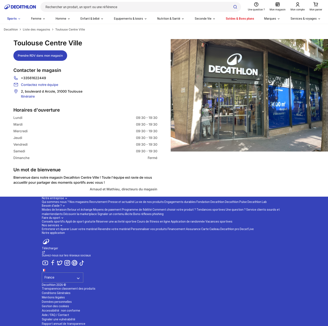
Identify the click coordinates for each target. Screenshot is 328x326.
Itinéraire (28, 96)
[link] (11, 29)
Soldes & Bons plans (240, 18)
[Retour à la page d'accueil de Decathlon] (20, 7)
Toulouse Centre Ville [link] (70, 29)
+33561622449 (33, 78)
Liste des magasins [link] (36, 29)
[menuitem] (14, 19)
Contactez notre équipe (39, 85)
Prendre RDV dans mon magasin (40, 55)
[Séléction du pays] (62, 275)
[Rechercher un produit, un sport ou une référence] (140, 7)
